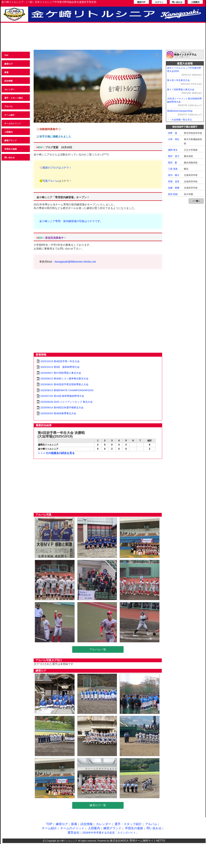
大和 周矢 (173, 139)
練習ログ (8, 64)
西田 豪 (172, 162)
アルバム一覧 (98, 649)
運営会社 (73, 832)
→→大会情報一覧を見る (179, 119)
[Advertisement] (103, 38)
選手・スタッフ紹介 (13, 98)
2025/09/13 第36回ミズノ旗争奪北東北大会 (64, 378)
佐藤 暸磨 (173, 187)
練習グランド (10, 140)
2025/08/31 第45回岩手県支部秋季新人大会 (64, 384)
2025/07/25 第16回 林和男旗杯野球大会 (62, 396)
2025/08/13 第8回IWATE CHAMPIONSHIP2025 (67, 390)
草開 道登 (173, 181)
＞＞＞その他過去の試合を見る (56, 453)
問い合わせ (177, 2)
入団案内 (195, 2)
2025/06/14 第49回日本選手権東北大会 (62, 407)
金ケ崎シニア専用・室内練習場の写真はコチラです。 (71, 221)
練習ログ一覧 (98, 805)
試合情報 (8, 81)
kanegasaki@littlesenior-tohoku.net (75, 261)
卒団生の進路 (10, 149)
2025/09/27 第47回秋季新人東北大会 (60, 372)
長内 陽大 (173, 175)
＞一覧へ (196, 201)
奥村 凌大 (173, 156)
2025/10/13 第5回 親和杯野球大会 (60, 367)
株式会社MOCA (119, 840)
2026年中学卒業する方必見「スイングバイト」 (110, 832)
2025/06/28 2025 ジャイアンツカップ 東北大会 (66, 401)
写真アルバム (50, 180)
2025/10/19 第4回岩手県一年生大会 (60, 361)
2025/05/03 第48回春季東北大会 (58, 413)
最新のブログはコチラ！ (57, 167)
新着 (6, 72)
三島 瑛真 (173, 169)
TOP (6, 55)
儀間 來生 (173, 150)
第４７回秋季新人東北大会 (180, 89)
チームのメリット (12, 123)
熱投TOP (141, 2)
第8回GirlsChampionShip (179, 111)
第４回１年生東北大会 (178, 80)
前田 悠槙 (173, 194)
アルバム (8, 106)
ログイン (159, 2)
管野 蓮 (172, 133)
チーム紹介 (9, 115)
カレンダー (9, 89)
